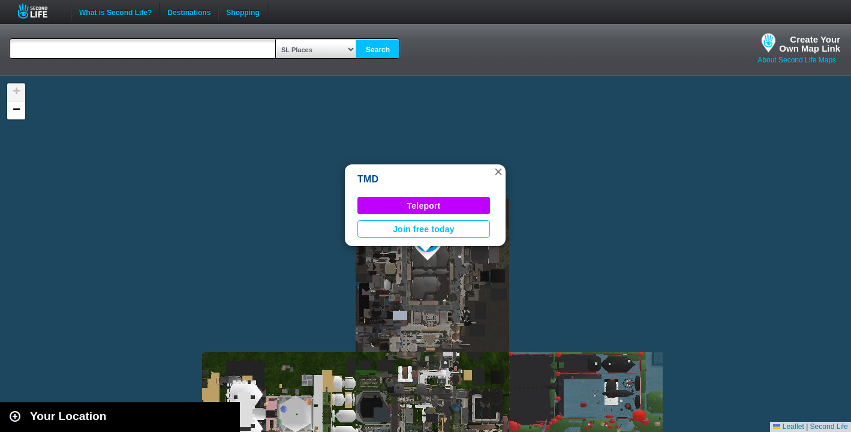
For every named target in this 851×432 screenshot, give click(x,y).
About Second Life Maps (796, 60)
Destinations (189, 11)
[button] (498, 171)
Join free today (424, 229)
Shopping (242, 11)
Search (378, 50)
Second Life (39, 11)
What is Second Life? (115, 11)
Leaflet (788, 426)
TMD (367, 179)
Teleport (424, 206)
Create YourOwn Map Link (809, 43)
